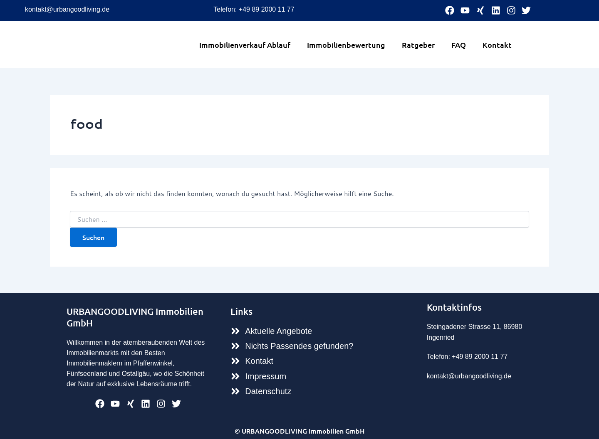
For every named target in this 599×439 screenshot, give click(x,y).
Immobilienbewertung (346, 44)
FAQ (458, 44)
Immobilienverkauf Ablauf (244, 44)
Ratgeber (418, 44)
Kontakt (497, 44)
